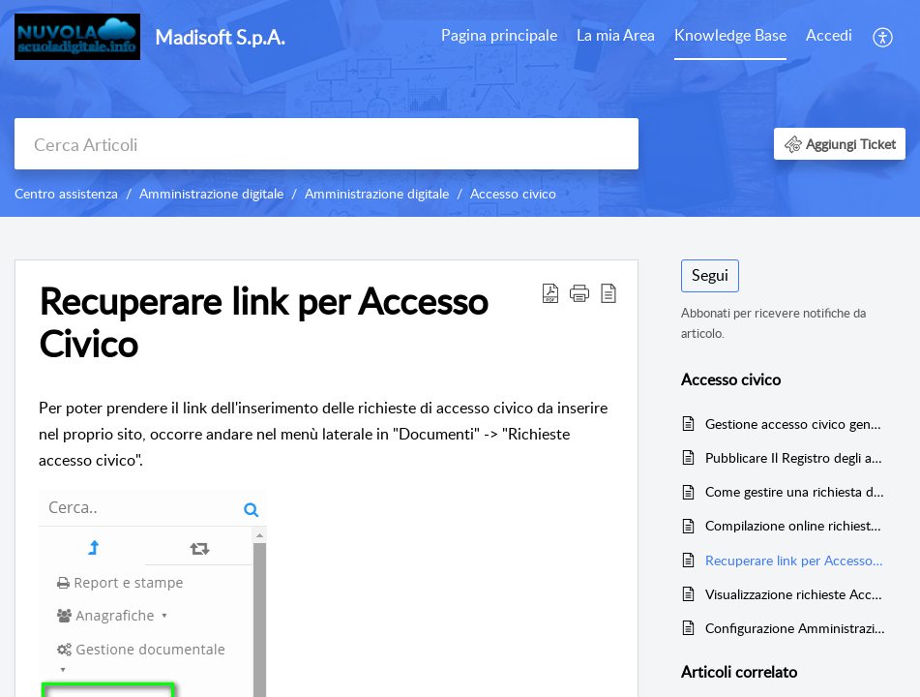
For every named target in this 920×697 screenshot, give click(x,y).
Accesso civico (513, 193)
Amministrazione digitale (211, 193)
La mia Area (616, 34)
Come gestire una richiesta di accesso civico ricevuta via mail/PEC (795, 491)
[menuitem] (499, 37)
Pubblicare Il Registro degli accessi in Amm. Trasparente (795, 457)
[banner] (460, 108)
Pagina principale (499, 34)
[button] (883, 37)
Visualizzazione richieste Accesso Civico (795, 594)
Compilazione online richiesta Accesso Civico (795, 525)
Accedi (829, 34)
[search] (326, 143)
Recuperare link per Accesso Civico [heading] (264, 322)
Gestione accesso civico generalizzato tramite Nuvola (795, 423)
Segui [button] (710, 275)
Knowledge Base (730, 34)
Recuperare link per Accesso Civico (795, 560)
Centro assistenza (66, 193)
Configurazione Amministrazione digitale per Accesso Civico (795, 628)
